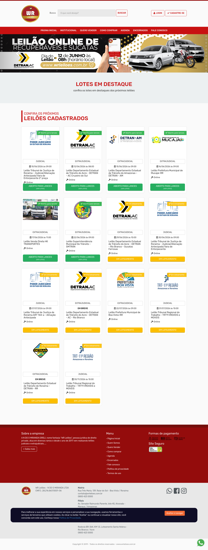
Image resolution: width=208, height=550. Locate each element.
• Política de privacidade (117, 469)
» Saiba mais (29, 449)
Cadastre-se (175, 13)
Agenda (125, 30)
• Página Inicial (113, 438)
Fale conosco (159, 30)
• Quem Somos (113, 443)
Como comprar (108, 30)
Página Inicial (49, 30)
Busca (53, 13)
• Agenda (110, 456)
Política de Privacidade (70, 518)
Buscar (122, 13)
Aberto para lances (40, 187)
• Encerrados (112, 460)
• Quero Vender (113, 447)
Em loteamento (125, 259)
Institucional (68, 30)
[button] (15, 53)
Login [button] (157, 13)
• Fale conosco (113, 464)
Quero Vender (88, 30)
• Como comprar (113, 451)
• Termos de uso (113, 473)
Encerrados (140, 30)
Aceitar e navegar (175, 513)
